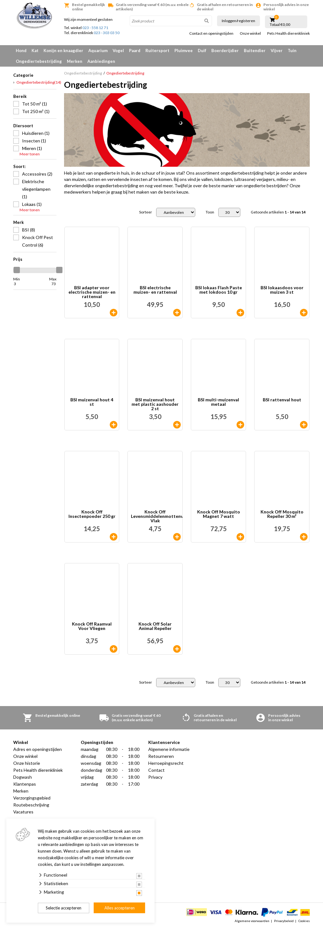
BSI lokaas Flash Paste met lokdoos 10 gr (218, 290)
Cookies (304, 921)
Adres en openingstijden (37, 749)
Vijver (277, 50)
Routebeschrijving (31, 804)
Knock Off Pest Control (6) (37, 241)
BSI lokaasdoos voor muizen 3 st (282, 290)
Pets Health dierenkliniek (288, 33)
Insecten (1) (34, 140)
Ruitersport (157, 50)
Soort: (19, 166)
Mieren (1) (32, 148)
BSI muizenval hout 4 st (91, 402)
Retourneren (161, 756)
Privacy (155, 777)
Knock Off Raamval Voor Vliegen (92, 626)
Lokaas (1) (32, 204)
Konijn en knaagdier (63, 50)
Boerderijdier (225, 50)
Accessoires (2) (37, 174)
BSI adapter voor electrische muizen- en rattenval (91, 292)
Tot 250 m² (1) (36, 111)
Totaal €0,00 (280, 25)
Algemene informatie (169, 749)
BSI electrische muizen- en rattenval (155, 290)
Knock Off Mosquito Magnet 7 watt (218, 514)
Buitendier (255, 50)
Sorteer (145, 212)
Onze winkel (250, 33)
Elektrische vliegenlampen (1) (36, 189)
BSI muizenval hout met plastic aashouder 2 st (155, 404)
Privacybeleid (284, 921)
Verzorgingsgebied (31, 797)
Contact (156, 770)
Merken (74, 61)
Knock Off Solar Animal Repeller (155, 626)
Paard (134, 50)
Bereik (19, 96)
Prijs (17, 259)
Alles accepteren (119, 907)
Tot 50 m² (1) (34, 103)
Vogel (118, 50)
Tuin (292, 50)
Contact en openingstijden (211, 33)
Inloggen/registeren (238, 20)
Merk (18, 222)
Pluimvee (183, 50)
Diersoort (23, 125)
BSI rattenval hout (282, 400)
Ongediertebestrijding (39, 61)
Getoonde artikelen (278, 212)
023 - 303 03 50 (107, 32)
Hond (21, 50)
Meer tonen (30, 154)
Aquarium (98, 50)
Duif (202, 50)
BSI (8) (28, 229)
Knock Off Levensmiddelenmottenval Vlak (156, 516)
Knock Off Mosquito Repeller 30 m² (282, 514)
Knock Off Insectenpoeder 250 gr (91, 514)
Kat (35, 50)
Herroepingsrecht (166, 763)
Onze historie (26, 763)
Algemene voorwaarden (252, 921)
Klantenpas (24, 784)
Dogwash (22, 777)
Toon (210, 212)
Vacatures (23, 811)
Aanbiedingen (101, 61)
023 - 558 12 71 (95, 27)
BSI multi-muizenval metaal (218, 402)
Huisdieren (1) (36, 133)
